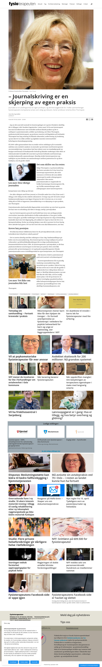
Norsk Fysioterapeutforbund (22, 620)
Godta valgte (24, 662)
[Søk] (91, 4)
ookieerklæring (23, 618)
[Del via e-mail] (92, 119)
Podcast (72, 4)
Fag (45, 4)
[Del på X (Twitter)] (89, 119)
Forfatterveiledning (54, 4)
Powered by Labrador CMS (51, 664)
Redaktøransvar (72, 628)
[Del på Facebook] (87, 119)
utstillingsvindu (61, 294)
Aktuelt (40, 4)
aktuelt (43, 294)
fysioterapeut (13, 294)
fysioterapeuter (25, 294)
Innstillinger (13, 662)
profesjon (51, 294)
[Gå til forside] (22, 4)
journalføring (73, 294)
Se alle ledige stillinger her (51, 451)
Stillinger (79, 4)
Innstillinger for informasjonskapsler (89, 665)
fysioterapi (35, 294)
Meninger (65, 4)
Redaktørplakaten (74, 638)
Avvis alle (34, 662)
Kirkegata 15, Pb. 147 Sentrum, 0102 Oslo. (21, 617)
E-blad (86, 4)
